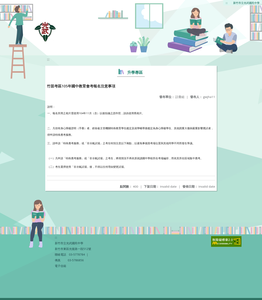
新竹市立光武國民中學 (246, 3)
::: (227, 3)
